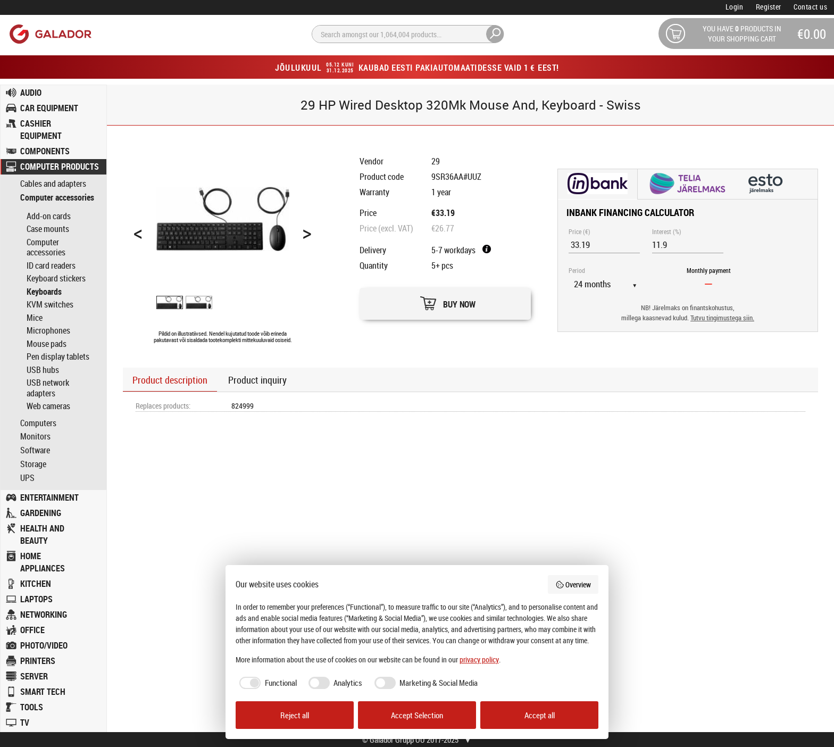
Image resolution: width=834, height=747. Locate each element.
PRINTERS (37, 661)
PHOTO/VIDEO (44, 645)
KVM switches (50, 304)
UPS (27, 478)
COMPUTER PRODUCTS (59, 166)
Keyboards (44, 291)
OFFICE (32, 630)
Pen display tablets (58, 356)
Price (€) (579, 231)
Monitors (35, 436)
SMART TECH (42, 692)
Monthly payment (709, 270)
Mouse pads (46, 344)
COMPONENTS (45, 151)
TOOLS (31, 707)
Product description (169, 380)
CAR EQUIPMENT (49, 108)
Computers (38, 423)
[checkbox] (266, 683)
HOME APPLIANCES (42, 562)
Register (768, 7)
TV (24, 722)
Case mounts (48, 229)
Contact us (810, 7)
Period (577, 270)
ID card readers (51, 265)
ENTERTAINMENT (49, 497)
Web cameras (48, 406)
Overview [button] (573, 584)
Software (35, 450)
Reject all (294, 715)
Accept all (539, 715)
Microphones (48, 330)
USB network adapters (48, 388)
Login (734, 7)
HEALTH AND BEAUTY (42, 534)
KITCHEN (35, 584)
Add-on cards (49, 216)
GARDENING (40, 513)
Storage (33, 464)
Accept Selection (417, 715)
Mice (35, 317)
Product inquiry (257, 380)
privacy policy (479, 659)
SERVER (34, 676)
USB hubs (43, 370)
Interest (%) (666, 231)
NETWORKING (43, 614)
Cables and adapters (53, 183)
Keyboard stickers (56, 278)
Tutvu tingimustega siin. (722, 317)
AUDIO (30, 92)
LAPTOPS (36, 599)
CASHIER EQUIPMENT (41, 130)
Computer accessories (57, 197)
